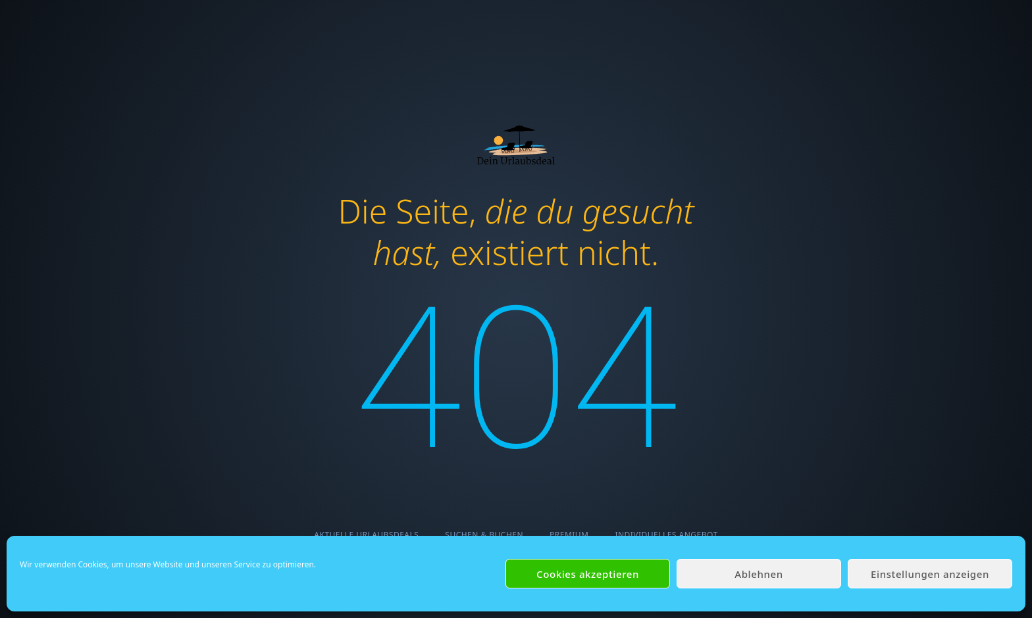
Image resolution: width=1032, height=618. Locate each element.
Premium (569, 534)
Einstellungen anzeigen (930, 574)
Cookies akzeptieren (587, 574)
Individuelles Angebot (666, 534)
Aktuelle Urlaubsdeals (366, 534)
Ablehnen (759, 574)
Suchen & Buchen (484, 534)
